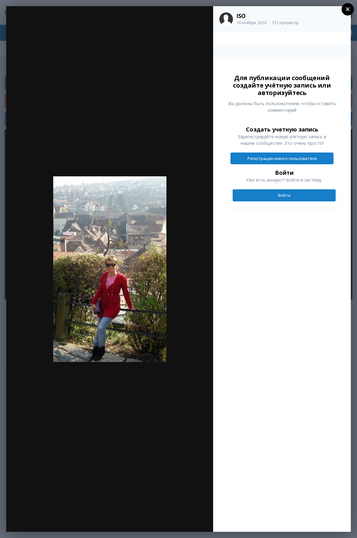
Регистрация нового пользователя (282, 158)
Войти (284, 195)
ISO (241, 15)
